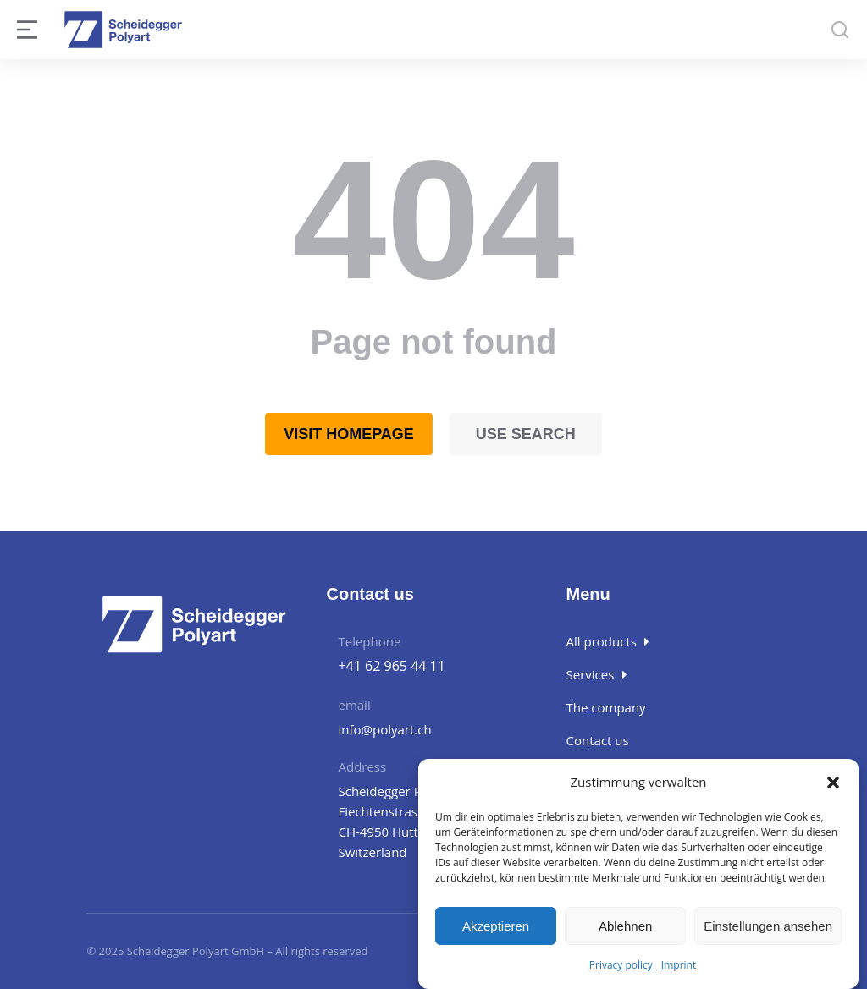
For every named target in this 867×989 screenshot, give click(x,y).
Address (362, 766)
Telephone (369, 641)
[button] (833, 782)
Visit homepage (349, 434)
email (354, 704)
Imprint (678, 966)
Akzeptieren (495, 926)
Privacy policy (621, 966)
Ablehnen (625, 926)
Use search (526, 434)
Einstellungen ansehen (768, 926)
